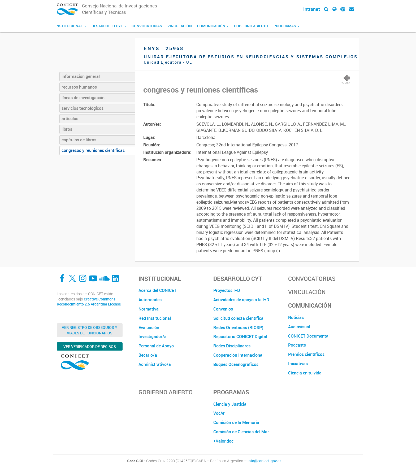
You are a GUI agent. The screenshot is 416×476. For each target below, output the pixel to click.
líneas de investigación (83, 98)
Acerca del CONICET (157, 290)
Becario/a (147, 355)
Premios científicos (306, 354)
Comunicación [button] (213, 25)
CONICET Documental (309, 336)
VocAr (219, 413)
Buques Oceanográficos (235, 364)
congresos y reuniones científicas (93, 150)
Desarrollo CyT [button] (109, 25)
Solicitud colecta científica (238, 318)
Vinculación (179, 25)
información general (81, 76)
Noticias (296, 317)
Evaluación (148, 327)
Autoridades (150, 300)
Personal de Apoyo (156, 346)
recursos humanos (79, 87)
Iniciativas (298, 363)
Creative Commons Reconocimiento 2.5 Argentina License (89, 302)
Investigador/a (152, 336)
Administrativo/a (154, 364)
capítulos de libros (79, 140)
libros (67, 129)
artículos (70, 118)
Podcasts (297, 345)
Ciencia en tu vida (305, 373)
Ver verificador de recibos (89, 346)
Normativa (148, 309)
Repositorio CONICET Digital (240, 336)
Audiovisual (299, 327)
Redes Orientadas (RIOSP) (238, 327)
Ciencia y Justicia (229, 404)
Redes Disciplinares (231, 346)
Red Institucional (154, 318)
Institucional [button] (70, 25)
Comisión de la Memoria (236, 422)
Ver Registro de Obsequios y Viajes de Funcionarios (89, 330)
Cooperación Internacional (238, 355)
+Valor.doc (223, 441)
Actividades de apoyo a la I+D (241, 300)
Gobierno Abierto (251, 25)
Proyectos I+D (226, 290)
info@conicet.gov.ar (264, 460)
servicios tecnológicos (82, 108)
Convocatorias (147, 25)
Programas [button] (287, 25)
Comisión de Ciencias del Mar (241, 432)
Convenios (223, 309)
